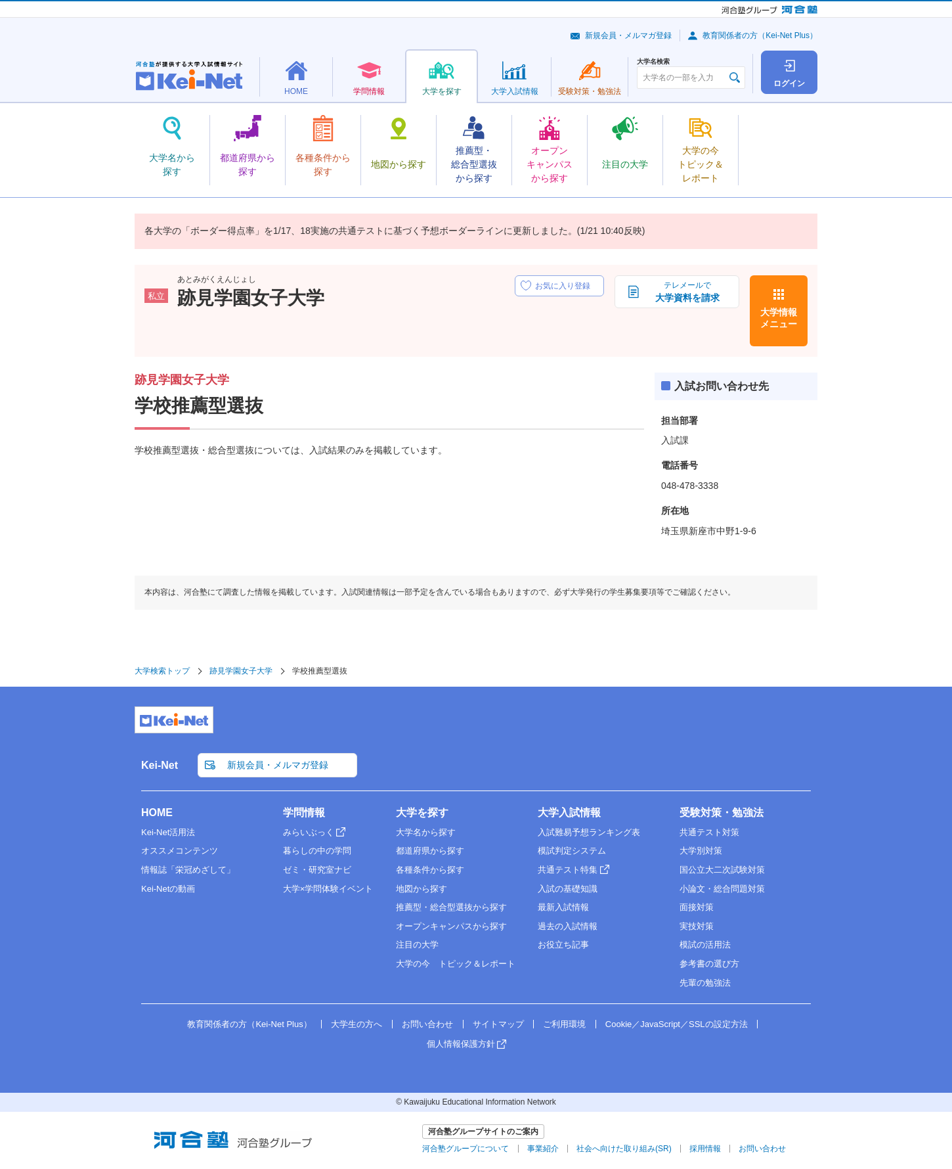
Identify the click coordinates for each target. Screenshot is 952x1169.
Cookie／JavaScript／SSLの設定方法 (676, 1024)
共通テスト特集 (567, 870)
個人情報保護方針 (461, 1044)
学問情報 (304, 812)
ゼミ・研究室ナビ (317, 870)
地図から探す (421, 889)
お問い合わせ (427, 1024)
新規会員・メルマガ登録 (628, 35)
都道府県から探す (430, 851)
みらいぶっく (308, 832)
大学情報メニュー (778, 318)
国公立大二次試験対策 (722, 870)
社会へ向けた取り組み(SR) (624, 1148)
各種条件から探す (430, 870)
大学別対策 (701, 851)
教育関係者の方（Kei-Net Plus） (760, 35)
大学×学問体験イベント (328, 889)
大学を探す (422, 812)
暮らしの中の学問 (317, 851)
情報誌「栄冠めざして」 (188, 870)
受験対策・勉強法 (722, 812)
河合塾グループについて (465, 1148)
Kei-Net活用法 (168, 832)
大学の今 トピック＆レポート (455, 964)
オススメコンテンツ (179, 851)
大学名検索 (653, 61)
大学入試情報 (569, 812)
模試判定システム (572, 851)
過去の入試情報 (567, 926)
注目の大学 (417, 945)
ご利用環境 (564, 1024)
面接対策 (697, 907)
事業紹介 (543, 1148)
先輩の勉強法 (705, 983)
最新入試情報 (563, 907)
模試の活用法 (705, 945)
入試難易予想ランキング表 (589, 832)
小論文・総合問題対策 (722, 889)
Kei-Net (159, 765)
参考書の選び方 (709, 964)
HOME (157, 812)
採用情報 (705, 1148)
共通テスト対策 (709, 832)
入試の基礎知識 (567, 889)
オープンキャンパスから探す (451, 926)
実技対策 (697, 926)
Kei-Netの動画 (168, 889)
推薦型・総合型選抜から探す (451, 907)
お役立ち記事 (563, 945)
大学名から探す (426, 832)
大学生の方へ (356, 1024)
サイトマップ (498, 1024)
